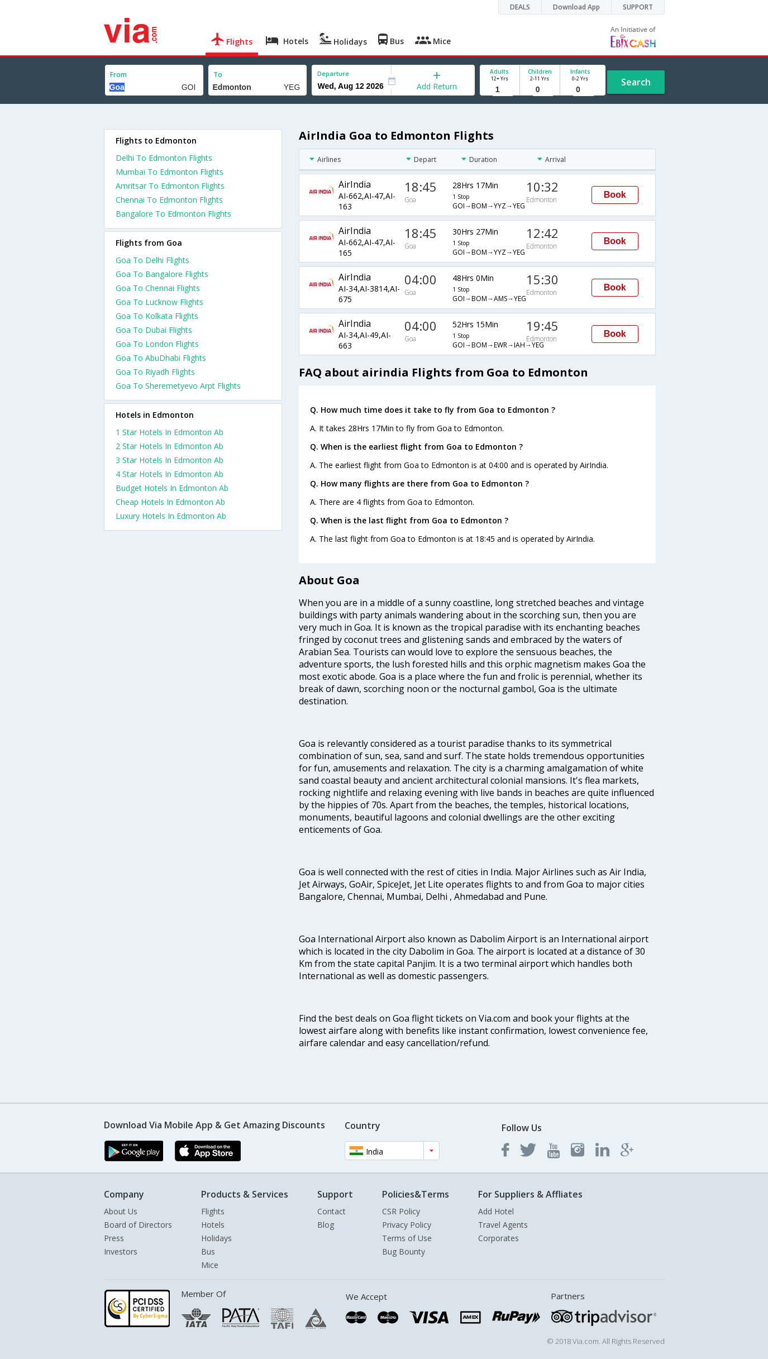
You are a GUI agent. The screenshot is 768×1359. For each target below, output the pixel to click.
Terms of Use (407, 1238)
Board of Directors (138, 1224)
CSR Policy (401, 1211)
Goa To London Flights (157, 343)
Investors (120, 1251)
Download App (576, 7)
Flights (213, 1211)
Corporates (498, 1238)
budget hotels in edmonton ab (172, 488)
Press (114, 1238)
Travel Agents (503, 1224)
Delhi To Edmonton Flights (164, 157)
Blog (325, 1224)
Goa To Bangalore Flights (162, 274)
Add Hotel (496, 1211)
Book (615, 194)
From (118, 74)
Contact (331, 1211)
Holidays (216, 1238)
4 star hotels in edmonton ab (169, 474)
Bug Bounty (403, 1251)
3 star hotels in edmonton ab (169, 460)
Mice (209, 1265)
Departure (333, 73)
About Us (120, 1211)
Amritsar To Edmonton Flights (170, 185)
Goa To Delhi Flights (152, 260)
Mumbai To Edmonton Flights (169, 171)
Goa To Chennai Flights (158, 288)
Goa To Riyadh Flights (155, 371)
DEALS (520, 7)
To (217, 74)
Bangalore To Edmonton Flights (173, 213)
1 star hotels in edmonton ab (169, 432)
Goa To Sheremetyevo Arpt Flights (178, 385)
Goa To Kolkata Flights (157, 316)
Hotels (213, 1224)
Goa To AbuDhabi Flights (161, 357)
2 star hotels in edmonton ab (169, 446)
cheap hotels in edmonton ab (170, 502)
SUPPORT (638, 7)
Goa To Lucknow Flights (159, 302)
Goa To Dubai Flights (154, 330)
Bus (208, 1251)
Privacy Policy (406, 1224)
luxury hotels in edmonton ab (171, 516)
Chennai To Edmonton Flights (169, 199)
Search (636, 82)
